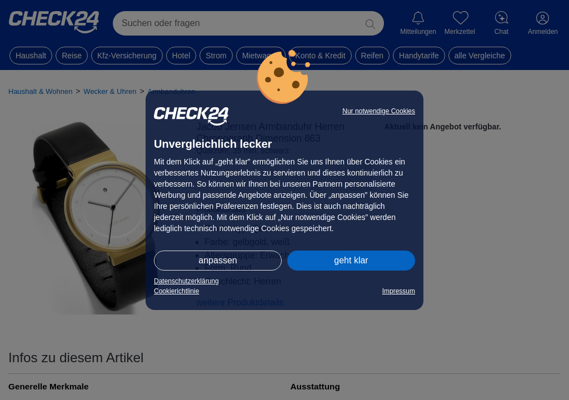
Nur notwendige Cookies (378, 111)
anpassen (217, 260)
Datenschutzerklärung (186, 281)
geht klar (351, 260)
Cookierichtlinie (176, 291)
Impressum (398, 291)
